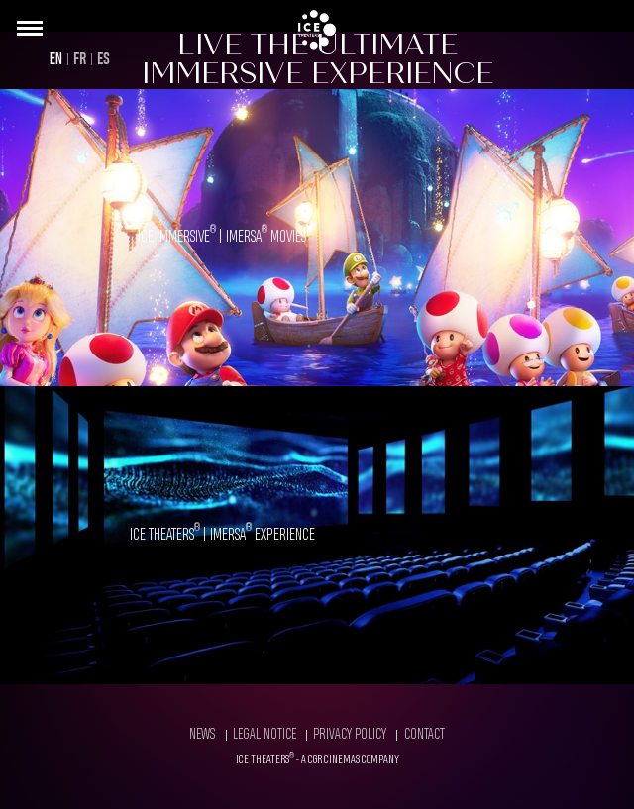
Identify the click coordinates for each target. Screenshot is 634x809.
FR (79, 59)
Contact (424, 735)
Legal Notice (264, 735)
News (202, 735)
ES (103, 59)
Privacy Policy (349, 735)
